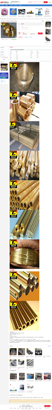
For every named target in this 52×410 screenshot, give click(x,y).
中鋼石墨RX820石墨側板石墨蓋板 (13, 380)
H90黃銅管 (27, 397)
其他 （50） (2, 49)
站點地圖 (22, 408)
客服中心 (19, 408)
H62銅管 (42, 397)
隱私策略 (26, 408)
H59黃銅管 (11, 397)
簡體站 (37, 408)
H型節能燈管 (31, 397)
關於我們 (11, 408)
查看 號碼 (40, 33)
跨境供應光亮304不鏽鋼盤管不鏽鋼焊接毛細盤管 (40, 380)
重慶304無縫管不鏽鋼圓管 (21, 380)
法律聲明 (33, 408)
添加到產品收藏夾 (3, 81)
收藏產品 (2, 39)
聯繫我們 (15, 408)
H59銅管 (14, 397)
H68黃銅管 (24, 397)
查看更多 (4, 59)
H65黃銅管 (20, 397)
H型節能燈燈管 (35, 397)
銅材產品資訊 (23, 405)
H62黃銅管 (17, 397)
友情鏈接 (40, 408)
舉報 (6, 39)
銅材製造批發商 (28, 405)
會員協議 (30, 408)
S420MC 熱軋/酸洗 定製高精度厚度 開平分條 (32, 380)
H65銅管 (39, 397)
